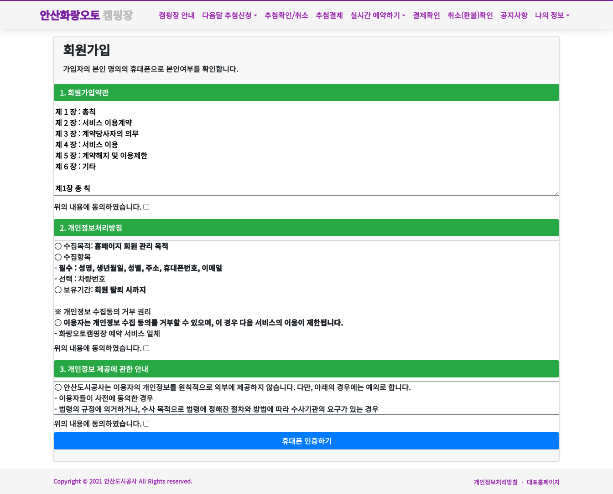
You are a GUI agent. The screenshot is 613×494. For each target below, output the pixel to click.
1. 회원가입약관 (84, 92)
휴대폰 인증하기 (307, 440)
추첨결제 (329, 15)
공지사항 (514, 15)
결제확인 (426, 15)
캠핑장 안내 (177, 15)
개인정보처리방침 (496, 482)
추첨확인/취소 (286, 15)
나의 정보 (549, 15)
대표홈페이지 (543, 482)
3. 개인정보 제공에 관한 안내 (104, 368)
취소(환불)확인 (470, 15)
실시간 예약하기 (375, 15)
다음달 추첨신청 (227, 15)
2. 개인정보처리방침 (91, 227)
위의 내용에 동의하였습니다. (97, 206)
